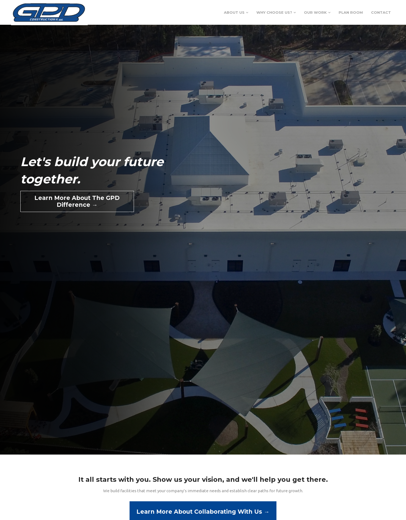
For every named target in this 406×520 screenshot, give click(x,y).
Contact (381, 12)
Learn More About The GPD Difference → (77, 201)
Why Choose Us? (274, 12)
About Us (234, 12)
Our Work (315, 12)
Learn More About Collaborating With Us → (203, 511)
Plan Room (351, 12)
